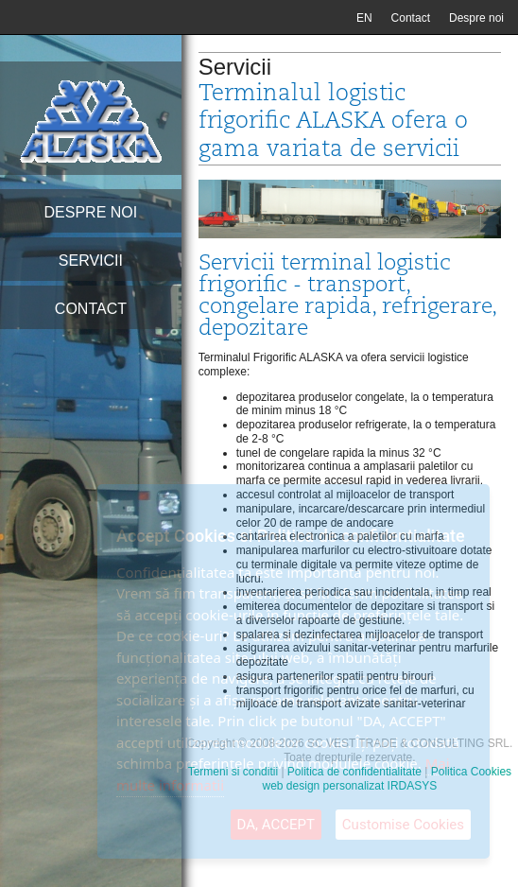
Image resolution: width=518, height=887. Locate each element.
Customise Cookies (403, 824)
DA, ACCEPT (276, 824)
